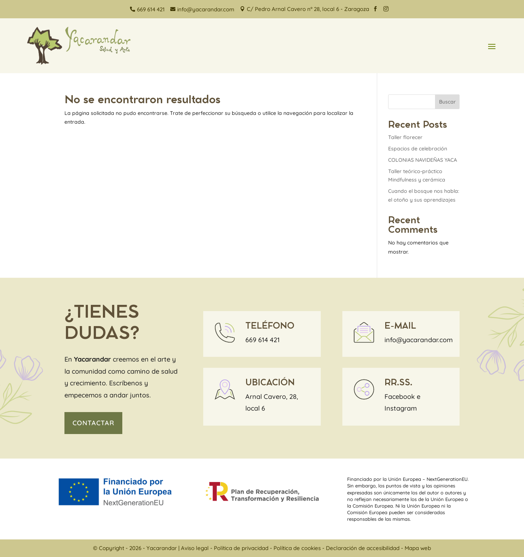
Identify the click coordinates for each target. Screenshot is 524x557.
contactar (93, 423)
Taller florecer (405, 137)
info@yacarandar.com (418, 340)
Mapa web (418, 548)
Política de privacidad (241, 548)
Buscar (447, 101)
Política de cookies (297, 548)
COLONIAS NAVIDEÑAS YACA (422, 160)
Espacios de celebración (417, 148)
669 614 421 (262, 340)
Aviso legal (195, 548)
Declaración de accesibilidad (362, 548)
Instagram (400, 408)
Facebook (399, 396)
